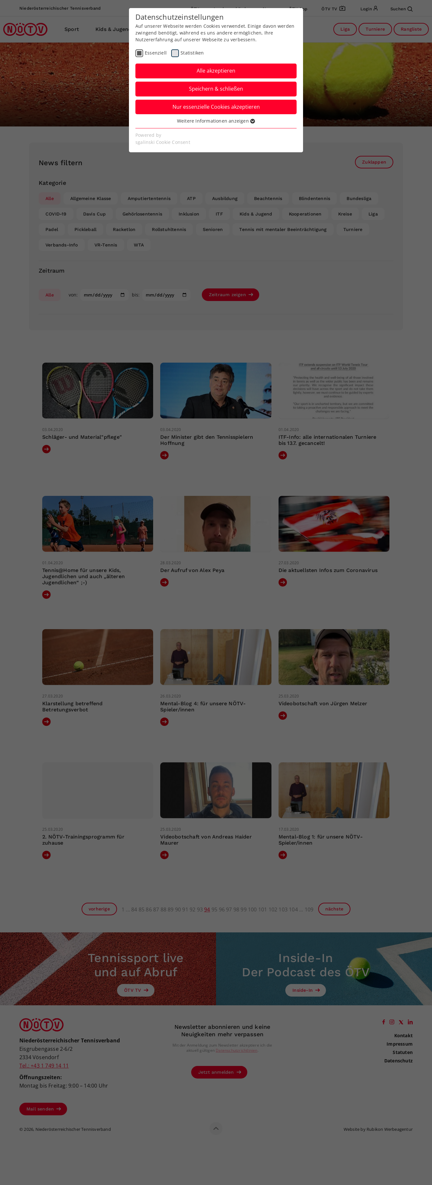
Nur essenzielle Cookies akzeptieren (216, 106)
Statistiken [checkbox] (192, 53)
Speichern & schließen (216, 88)
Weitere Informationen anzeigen (216, 121)
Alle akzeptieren (216, 70)
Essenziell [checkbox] (156, 53)
